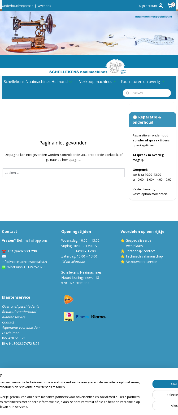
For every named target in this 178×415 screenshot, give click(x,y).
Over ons (44, 6)
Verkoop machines (98, 81)
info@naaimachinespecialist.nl (25, 261)
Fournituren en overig (143, 81)
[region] (58, 390)
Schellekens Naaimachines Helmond (38, 81)
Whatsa (13, 267)
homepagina (71, 159)
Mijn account (151, 6)
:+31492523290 (34, 267)
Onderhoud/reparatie (17, 6)
